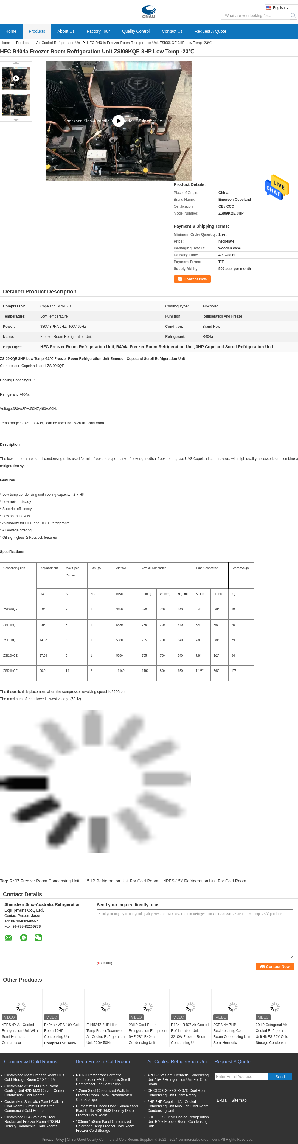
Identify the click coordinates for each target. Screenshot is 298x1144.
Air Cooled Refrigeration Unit (59, 43)
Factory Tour (98, 31)
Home (10, 31)
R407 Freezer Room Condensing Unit (44, 881)
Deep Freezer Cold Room (103, 1061)
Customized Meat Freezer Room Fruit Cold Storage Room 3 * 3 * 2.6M (34, 1077)
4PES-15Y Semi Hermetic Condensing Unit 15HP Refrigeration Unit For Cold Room (178, 1079)
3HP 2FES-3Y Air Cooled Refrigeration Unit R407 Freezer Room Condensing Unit (178, 1121)
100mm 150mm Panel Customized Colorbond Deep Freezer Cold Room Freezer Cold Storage (105, 1126)
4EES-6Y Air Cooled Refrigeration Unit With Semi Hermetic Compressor (20, 1034)
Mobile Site (225, 1108)
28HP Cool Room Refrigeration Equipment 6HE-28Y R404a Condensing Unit (148, 1034)
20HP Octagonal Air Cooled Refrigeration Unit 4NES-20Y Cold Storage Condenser (272, 1034)
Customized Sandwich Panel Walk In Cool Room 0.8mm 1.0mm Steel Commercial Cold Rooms (33, 1106)
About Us (66, 31)
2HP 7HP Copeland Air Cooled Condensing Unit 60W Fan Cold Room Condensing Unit (178, 1106)
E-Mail (223, 1100)
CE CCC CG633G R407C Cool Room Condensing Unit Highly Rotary (177, 1093)
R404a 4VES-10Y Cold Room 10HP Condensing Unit (62, 1031)
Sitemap (238, 1100)
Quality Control (136, 31)
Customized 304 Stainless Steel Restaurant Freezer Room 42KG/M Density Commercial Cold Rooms (32, 1121)
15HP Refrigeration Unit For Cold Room (121, 881)
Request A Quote (210, 31)
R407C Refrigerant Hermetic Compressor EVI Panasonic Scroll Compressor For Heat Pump (103, 1079)
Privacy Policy (53, 1139)
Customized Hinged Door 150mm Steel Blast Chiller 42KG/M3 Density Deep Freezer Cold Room (107, 1110)
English (280, 8)
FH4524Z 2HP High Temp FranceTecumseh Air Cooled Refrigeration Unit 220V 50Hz (105, 1034)
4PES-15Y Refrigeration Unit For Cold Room (205, 881)
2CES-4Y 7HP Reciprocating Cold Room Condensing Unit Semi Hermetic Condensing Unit (231, 1037)
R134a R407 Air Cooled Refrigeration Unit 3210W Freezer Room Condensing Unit (190, 1034)
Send (280, 1077)
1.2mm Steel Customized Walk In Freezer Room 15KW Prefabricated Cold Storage (104, 1095)
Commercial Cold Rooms (30, 1061)
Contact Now (195, 279)
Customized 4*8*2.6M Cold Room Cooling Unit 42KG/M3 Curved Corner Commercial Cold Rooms (34, 1090)
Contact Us (172, 31)
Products (37, 31)
